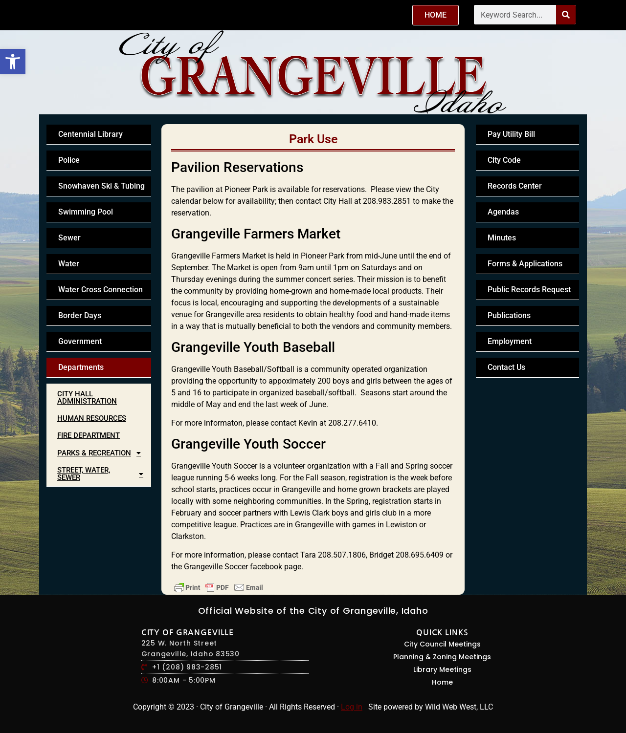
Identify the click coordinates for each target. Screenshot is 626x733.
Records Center (515, 186)
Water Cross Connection (100, 289)
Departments (81, 367)
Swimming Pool (85, 211)
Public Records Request (529, 289)
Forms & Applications (525, 263)
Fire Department (88, 435)
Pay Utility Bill (511, 134)
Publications (509, 315)
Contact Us (506, 367)
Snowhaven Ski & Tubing (101, 186)
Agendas (503, 211)
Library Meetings (442, 669)
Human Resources (91, 418)
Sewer (69, 237)
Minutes (502, 237)
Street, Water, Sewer (103, 474)
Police (69, 160)
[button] (12, 61)
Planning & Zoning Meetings (442, 657)
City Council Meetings (442, 644)
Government (80, 341)
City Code (504, 160)
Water (68, 263)
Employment (510, 341)
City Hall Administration (87, 397)
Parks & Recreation (101, 453)
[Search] (566, 14)
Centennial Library (90, 134)
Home (442, 682)
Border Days (79, 315)
